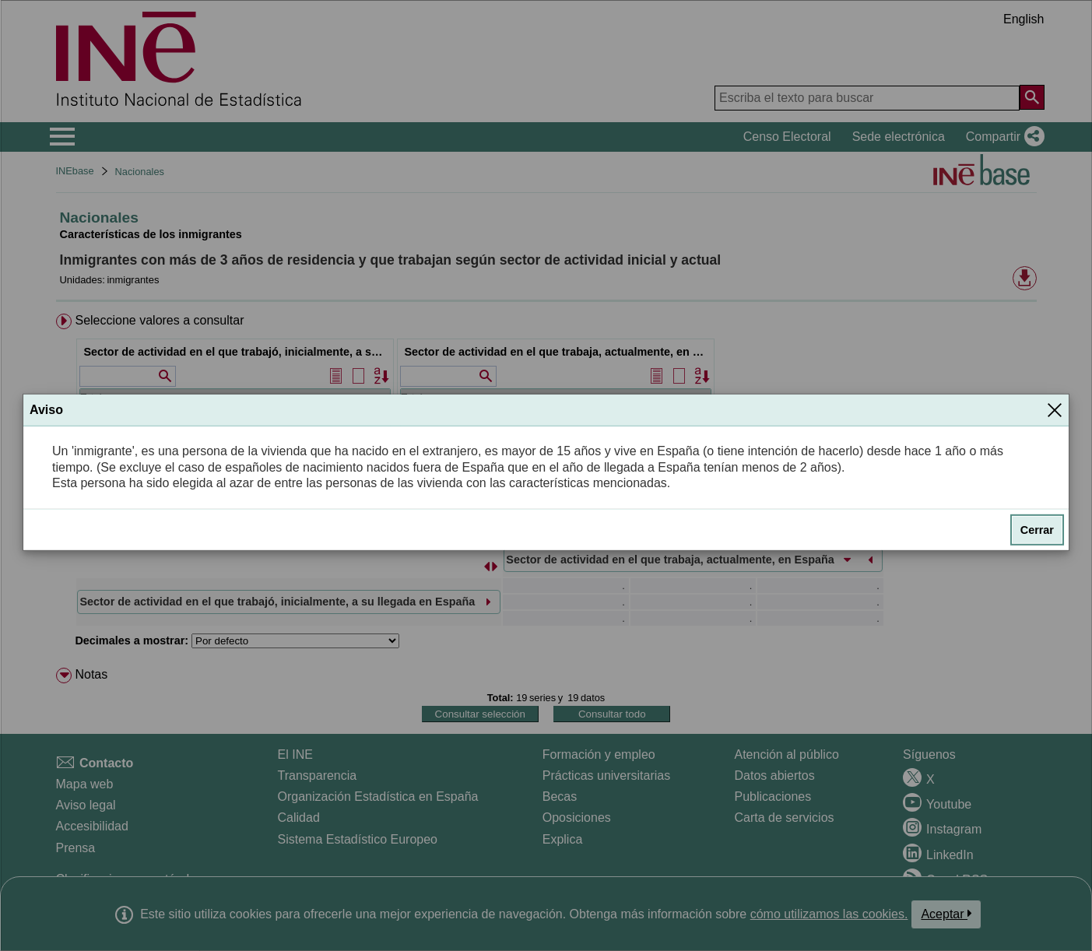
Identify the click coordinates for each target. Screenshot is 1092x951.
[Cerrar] (1055, 410)
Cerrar (1037, 530)
